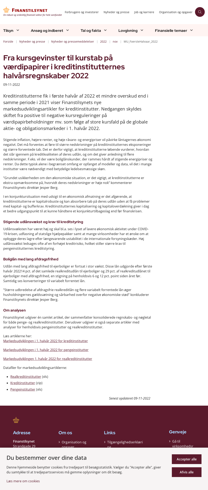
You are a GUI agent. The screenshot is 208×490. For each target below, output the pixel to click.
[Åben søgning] (200, 12)
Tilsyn (8, 30)
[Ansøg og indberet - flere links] (67, 30)
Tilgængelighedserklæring (125, 443)
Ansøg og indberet (47, 30)
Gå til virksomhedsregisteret (182, 446)
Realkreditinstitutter (25, 376)
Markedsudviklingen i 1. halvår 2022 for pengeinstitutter (46, 350)
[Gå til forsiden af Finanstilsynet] (31, 12)
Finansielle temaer (171, 30)
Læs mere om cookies (23, 481)
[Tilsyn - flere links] (17, 30)
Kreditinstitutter (22, 383)
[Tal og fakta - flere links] (105, 30)
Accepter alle (187, 459)
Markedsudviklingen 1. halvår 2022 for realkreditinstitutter (47, 359)
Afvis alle (187, 472)
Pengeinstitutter (22, 389)
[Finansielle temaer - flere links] (191, 30)
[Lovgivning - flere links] (141, 30)
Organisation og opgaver (74, 443)
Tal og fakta (91, 30)
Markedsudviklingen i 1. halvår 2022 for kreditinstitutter (45, 341)
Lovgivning (128, 30)
